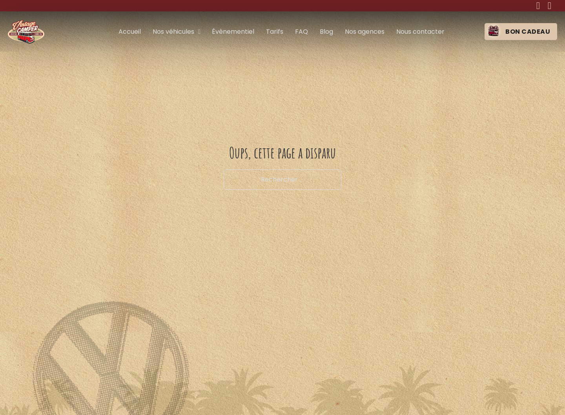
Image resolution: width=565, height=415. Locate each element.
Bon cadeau (527, 31)
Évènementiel (233, 31)
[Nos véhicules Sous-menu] (199, 32)
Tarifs (274, 31)
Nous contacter (420, 31)
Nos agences (365, 31)
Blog (326, 31)
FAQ (301, 31)
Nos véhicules (173, 31)
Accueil (129, 31)
